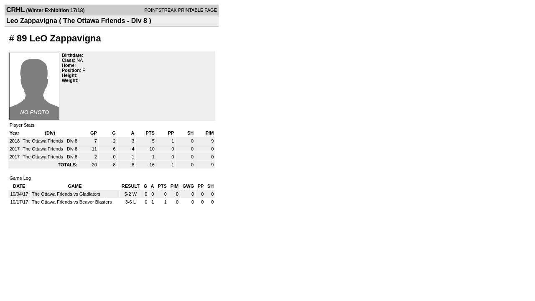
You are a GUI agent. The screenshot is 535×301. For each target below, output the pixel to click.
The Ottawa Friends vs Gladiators (66, 193)
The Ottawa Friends (43, 140)
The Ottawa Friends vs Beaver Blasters (72, 201)
